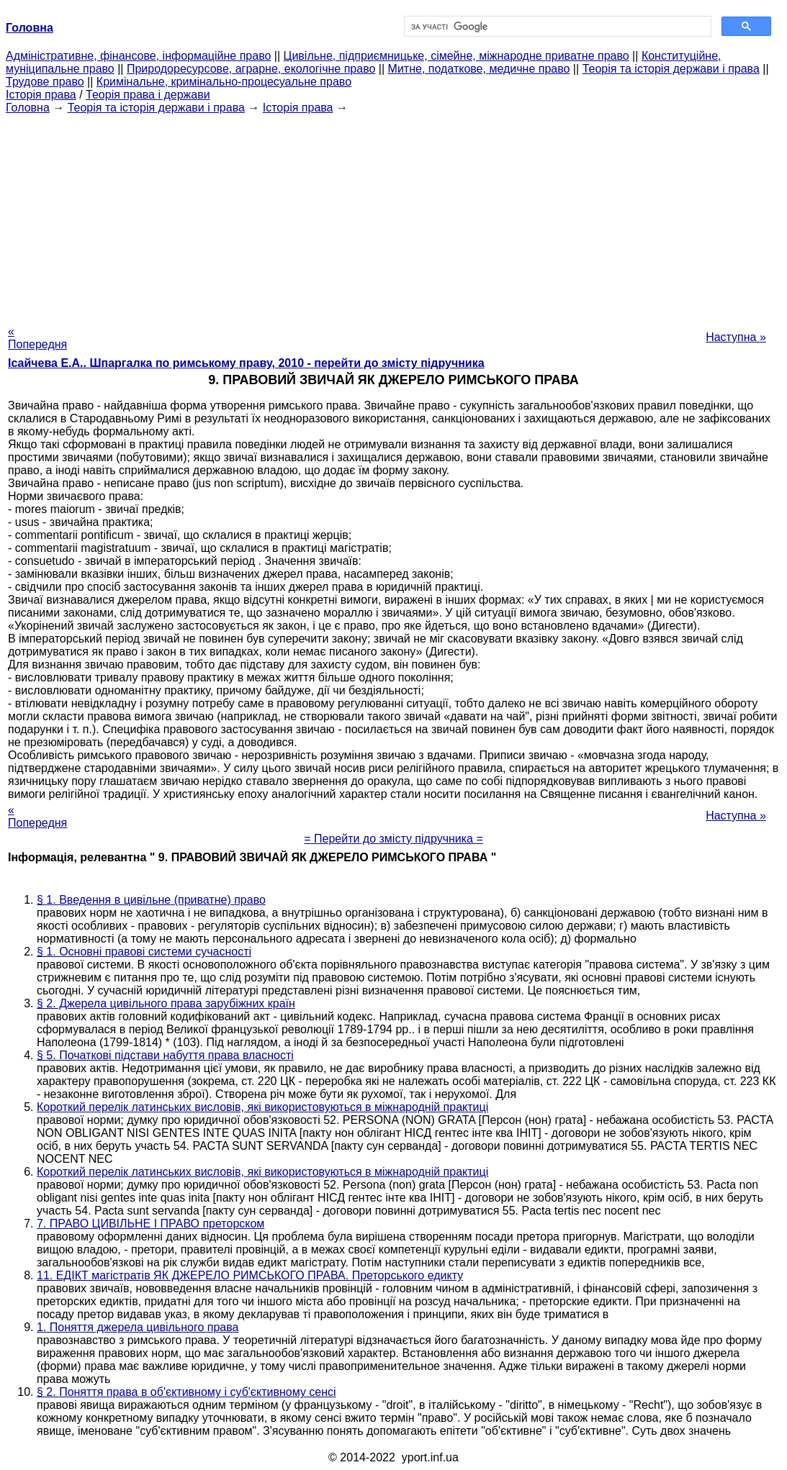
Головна (28, 107)
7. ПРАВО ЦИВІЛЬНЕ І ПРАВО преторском (150, 1223)
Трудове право (45, 82)
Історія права (41, 95)
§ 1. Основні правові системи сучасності (144, 951)
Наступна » (736, 337)
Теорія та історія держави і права (671, 69)
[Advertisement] (393, 215)
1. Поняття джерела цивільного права (137, 1327)
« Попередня (37, 337)
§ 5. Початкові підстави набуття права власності (165, 1055)
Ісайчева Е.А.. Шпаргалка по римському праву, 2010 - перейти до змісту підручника (246, 363)
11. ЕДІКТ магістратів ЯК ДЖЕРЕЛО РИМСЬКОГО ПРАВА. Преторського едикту (250, 1275)
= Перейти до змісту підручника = (393, 838)
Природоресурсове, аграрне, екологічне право (251, 69)
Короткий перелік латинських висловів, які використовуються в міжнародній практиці (262, 1107)
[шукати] (556, 26)
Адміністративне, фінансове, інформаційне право (138, 56)
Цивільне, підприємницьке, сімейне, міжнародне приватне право (456, 56)
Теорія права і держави (148, 95)
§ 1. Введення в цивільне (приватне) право (151, 900)
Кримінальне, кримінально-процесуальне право (223, 82)
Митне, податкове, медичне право (479, 69)
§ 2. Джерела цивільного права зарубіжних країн (166, 1003)
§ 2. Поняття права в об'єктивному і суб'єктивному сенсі (186, 1392)
